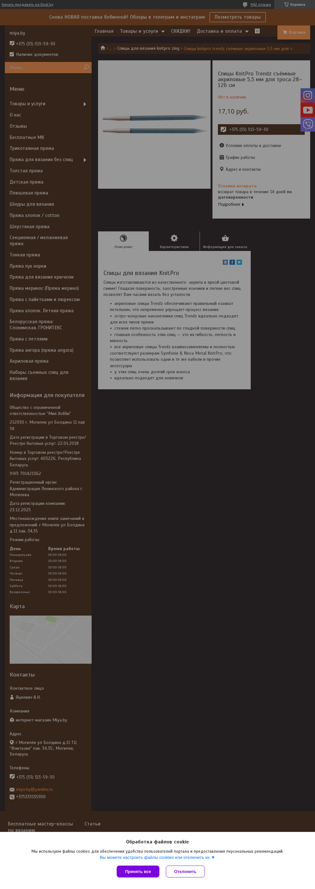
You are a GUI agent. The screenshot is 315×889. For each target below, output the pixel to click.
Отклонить (185, 871)
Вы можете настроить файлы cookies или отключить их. (155, 857)
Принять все (138, 871)
